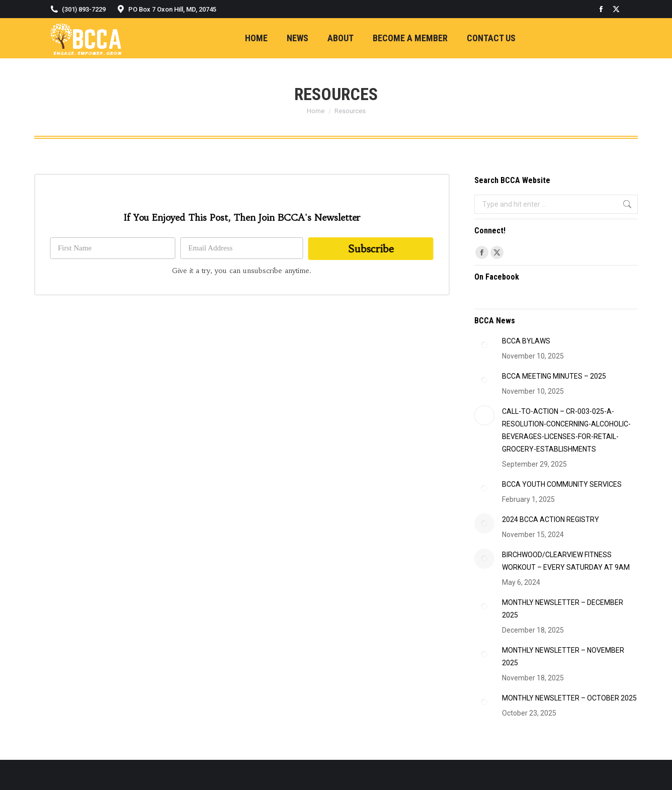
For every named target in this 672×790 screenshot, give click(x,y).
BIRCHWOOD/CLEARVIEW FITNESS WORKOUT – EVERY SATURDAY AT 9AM (566, 561)
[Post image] (484, 345)
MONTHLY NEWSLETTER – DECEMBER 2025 (562, 608)
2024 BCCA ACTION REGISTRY (550, 519)
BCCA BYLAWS (526, 341)
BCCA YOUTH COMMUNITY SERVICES (562, 484)
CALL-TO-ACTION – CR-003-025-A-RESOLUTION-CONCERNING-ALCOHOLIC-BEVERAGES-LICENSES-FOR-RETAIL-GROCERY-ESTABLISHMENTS (566, 430)
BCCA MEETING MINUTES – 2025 (554, 376)
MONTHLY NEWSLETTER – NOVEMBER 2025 (563, 656)
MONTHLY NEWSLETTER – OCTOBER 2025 (569, 698)
